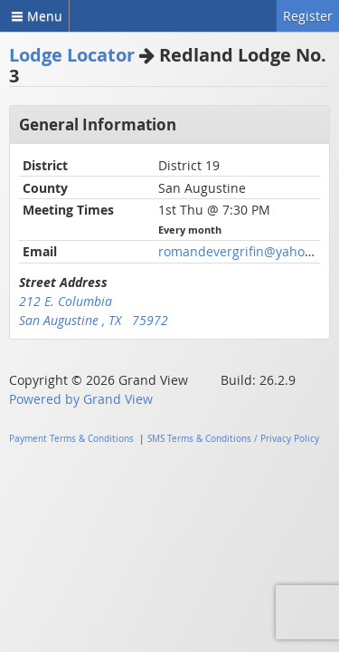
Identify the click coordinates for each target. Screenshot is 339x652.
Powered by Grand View (81, 399)
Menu (34, 15)
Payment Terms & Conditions (71, 439)
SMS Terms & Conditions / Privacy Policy (233, 439)
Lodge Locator (72, 55)
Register (308, 15)
